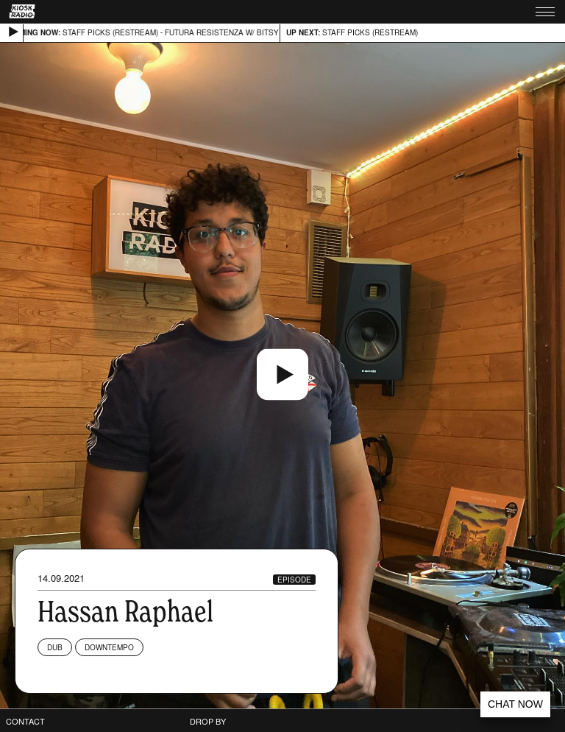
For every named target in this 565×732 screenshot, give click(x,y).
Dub (55, 647)
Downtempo (109, 647)
